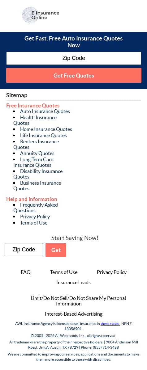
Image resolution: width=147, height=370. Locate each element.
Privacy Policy (35, 216)
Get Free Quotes (74, 75)
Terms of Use (33, 222)
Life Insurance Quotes (43, 135)
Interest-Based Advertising (73, 314)
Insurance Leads (73, 282)
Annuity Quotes (37, 153)
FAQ (26, 272)
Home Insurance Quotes (46, 129)
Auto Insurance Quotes (45, 111)
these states (110, 324)
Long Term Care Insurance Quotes (33, 162)
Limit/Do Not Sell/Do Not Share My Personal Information (78, 300)
